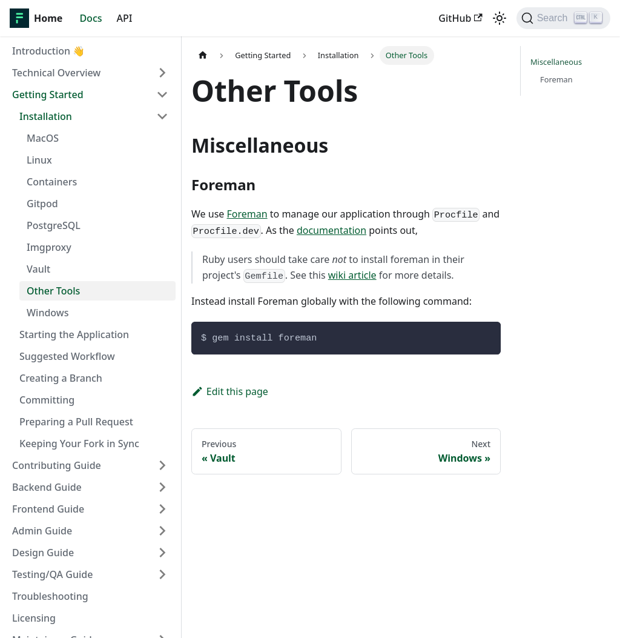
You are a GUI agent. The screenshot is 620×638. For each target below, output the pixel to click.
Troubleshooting (50, 596)
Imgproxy (49, 247)
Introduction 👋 (48, 51)
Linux (39, 160)
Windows (47, 312)
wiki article (352, 275)
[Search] (563, 18)
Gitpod (42, 203)
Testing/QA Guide (52, 574)
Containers (52, 181)
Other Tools (53, 290)
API (125, 18)
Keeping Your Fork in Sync (79, 443)
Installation (45, 116)
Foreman (246, 214)
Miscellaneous (556, 61)
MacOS (43, 138)
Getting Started (48, 94)
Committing (46, 400)
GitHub (460, 18)
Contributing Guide (56, 465)
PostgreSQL (54, 225)
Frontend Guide (48, 509)
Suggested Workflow (67, 356)
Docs (90, 18)
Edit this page (229, 391)
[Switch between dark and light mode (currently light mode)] (499, 18)
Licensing (34, 618)
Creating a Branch (60, 378)
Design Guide (43, 552)
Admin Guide (42, 530)
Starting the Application (74, 334)
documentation (331, 230)
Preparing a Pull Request (76, 421)
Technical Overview (56, 72)
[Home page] (202, 55)
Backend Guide (47, 487)
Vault (38, 269)
